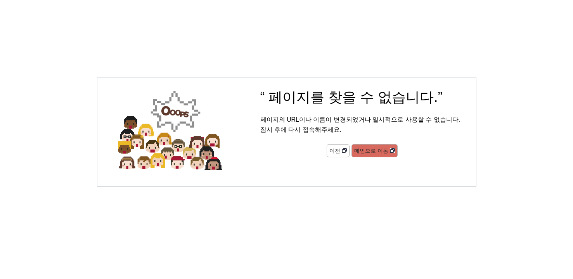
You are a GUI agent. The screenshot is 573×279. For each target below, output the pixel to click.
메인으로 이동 (371, 151)
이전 (334, 151)
